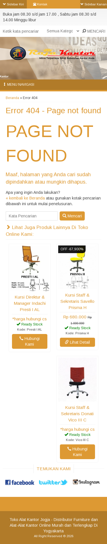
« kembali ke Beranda (25, 198)
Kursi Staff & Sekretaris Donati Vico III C (77, 413)
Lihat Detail (77, 342)
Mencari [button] (72, 216)
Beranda (12, 98)
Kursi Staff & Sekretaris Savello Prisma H (77, 301)
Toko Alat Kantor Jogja (29, 519)
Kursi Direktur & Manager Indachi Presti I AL (30, 303)
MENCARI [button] (93, 31)
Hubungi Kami (29, 341)
